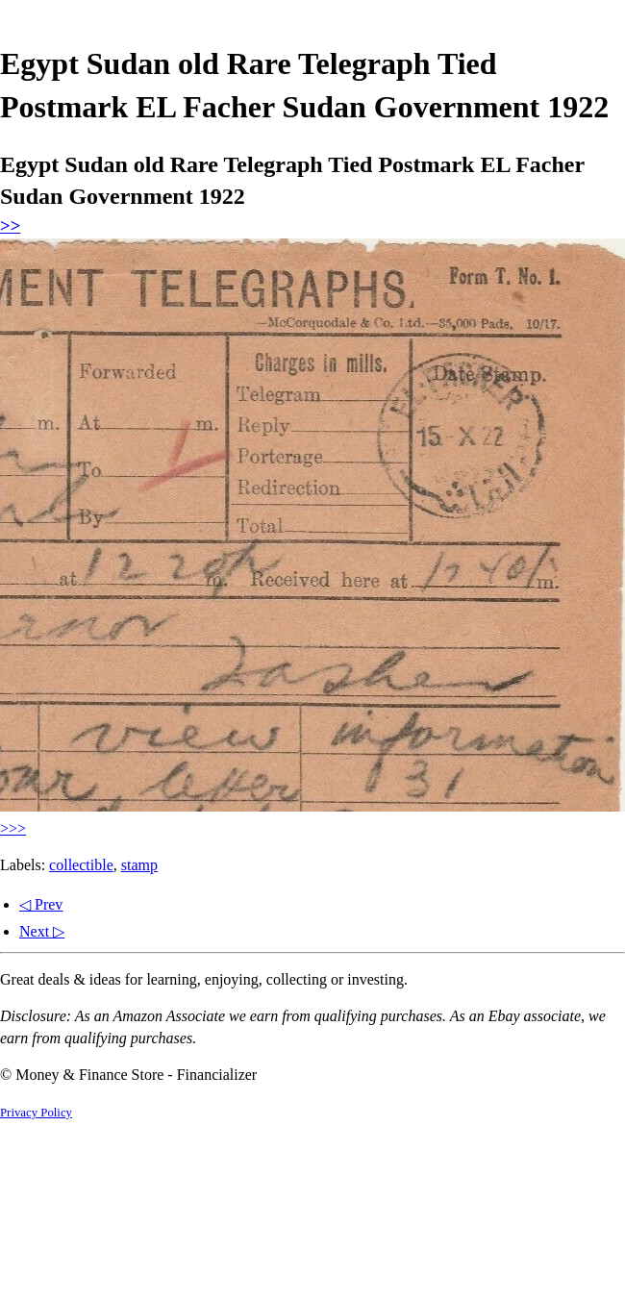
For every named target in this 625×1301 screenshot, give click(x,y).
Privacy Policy (36, 1112)
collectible (81, 865)
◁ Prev (40, 904)
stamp (139, 865)
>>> (13, 828)
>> (10, 225)
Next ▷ (41, 931)
